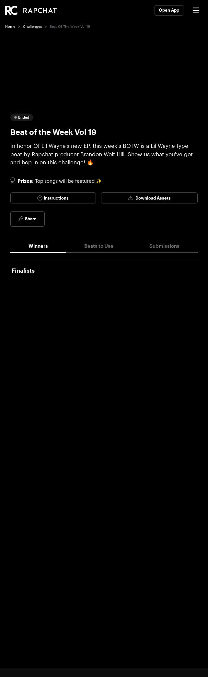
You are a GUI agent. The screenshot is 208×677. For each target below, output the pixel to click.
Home (10, 26)
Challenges (32, 26)
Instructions (53, 198)
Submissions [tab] (164, 246)
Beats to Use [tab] (98, 246)
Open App (169, 10)
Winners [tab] (38, 246)
